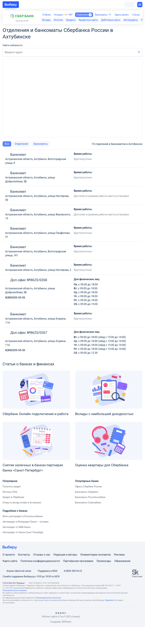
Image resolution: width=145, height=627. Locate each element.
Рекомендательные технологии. (49, 598)
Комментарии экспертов (95, 554)
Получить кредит (12, 486)
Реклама (119, 554)
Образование (122, 561)
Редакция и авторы (65, 554)
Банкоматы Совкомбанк (88, 502)
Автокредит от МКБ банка (16, 527)
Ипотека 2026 (10, 492)
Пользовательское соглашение (15, 590)
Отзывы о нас (41, 554)
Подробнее (109, 600)
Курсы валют (122, 14)
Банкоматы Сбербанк (86, 492)
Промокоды (104, 561)
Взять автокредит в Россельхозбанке (23, 516)
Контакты (24, 554)
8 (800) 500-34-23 (71, 571)
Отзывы (63, 14)
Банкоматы (103, 14)
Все (7, 143)
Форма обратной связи (17, 571)
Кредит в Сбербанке (13, 497)
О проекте (9, 554)
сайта (13, 561)
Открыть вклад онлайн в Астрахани (22, 502)
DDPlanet (66, 621)
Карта (6, 561)
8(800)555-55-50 (15, 297)
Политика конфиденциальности (40, 561)
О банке (46, 14)
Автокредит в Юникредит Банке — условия (25, 521)
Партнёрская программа (78, 561)
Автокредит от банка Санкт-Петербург (23, 532)
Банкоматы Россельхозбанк (90, 497)
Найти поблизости (12, 45)
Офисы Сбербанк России (88, 486)
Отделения (84, 14)
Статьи (136, 14)
